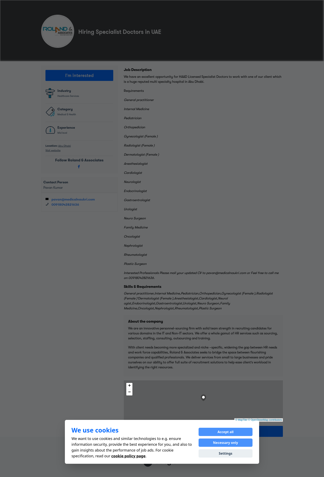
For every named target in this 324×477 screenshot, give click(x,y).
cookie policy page (128, 455)
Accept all (225, 432)
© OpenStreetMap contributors (265, 419)
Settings (225, 453)
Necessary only (225, 442)
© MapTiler (241, 419)
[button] (203, 397)
